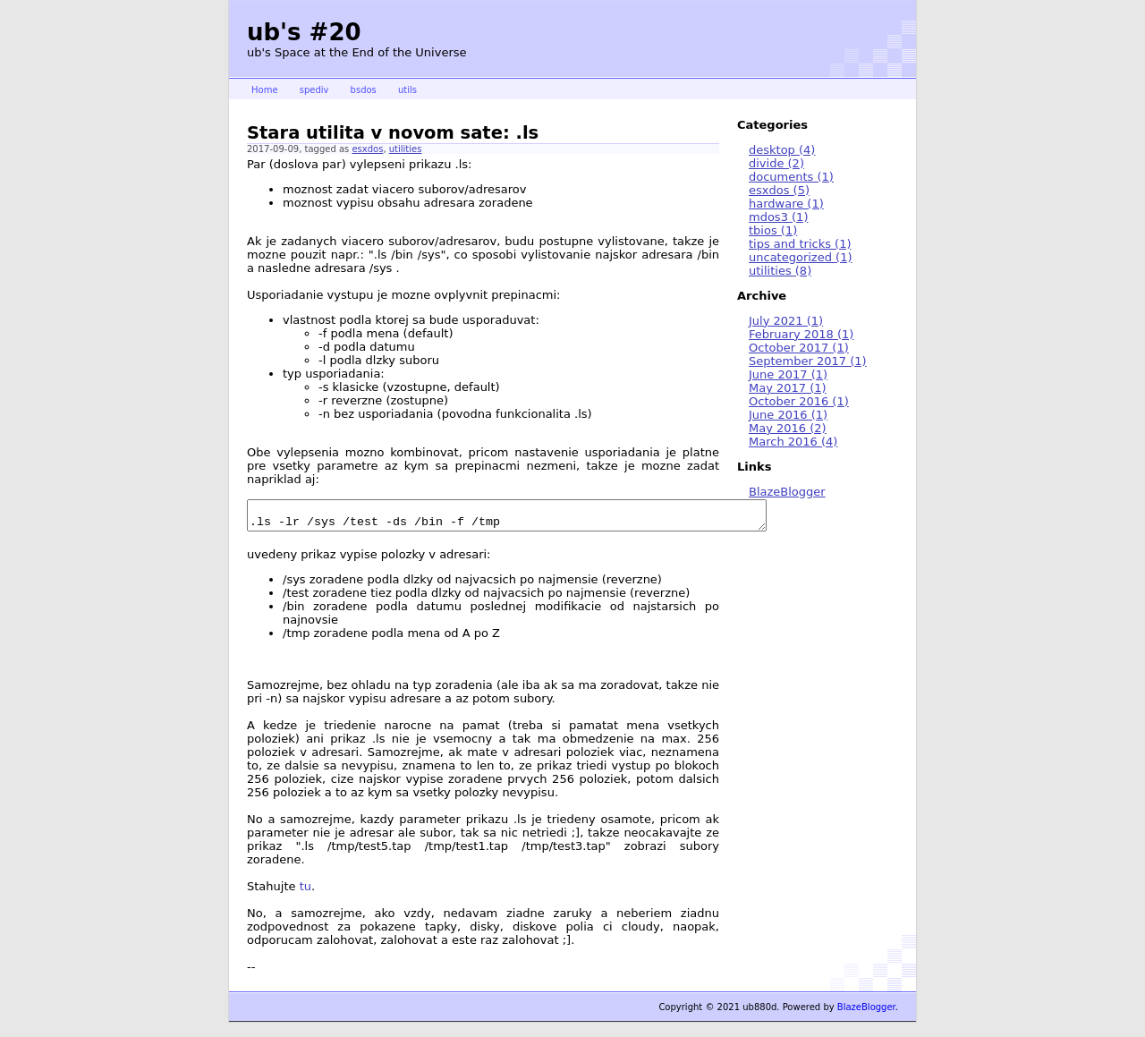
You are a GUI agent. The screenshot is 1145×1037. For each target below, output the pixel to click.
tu (305, 891)
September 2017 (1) (808, 361)
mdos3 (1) (778, 217)
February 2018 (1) (801, 334)
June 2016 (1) (788, 414)
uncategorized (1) (800, 257)
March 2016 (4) (793, 441)
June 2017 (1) (788, 374)
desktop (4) (782, 150)
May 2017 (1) (788, 388)
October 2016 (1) (799, 401)
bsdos (364, 90)
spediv (314, 90)
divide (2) (776, 163)
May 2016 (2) (788, 428)
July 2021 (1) (786, 320)
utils (407, 90)
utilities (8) (780, 270)
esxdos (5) (779, 190)
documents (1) (791, 176)
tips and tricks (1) (800, 244)
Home (264, 90)
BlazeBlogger (787, 491)
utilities (405, 149)
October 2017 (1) (799, 347)
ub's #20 (304, 32)
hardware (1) (786, 203)
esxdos (367, 149)
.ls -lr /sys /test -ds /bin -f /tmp (538, 518)
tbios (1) (773, 230)
